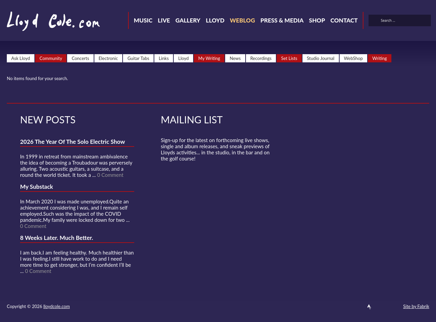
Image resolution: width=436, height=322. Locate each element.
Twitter (332, 307)
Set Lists (289, 58)
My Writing (209, 58)
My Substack (36, 186)
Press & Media (281, 20)
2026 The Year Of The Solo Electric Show (72, 141)
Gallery (187, 20)
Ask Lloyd (20, 58)
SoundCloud (357, 307)
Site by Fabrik (416, 306)
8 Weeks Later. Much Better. (56, 237)
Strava (369, 307)
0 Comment (110, 175)
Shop (317, 20)
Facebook (345, 307)
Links (164, 58)
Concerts (80, 58)
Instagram (381, 307)
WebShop (353, 58)
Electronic (108, 58)
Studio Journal (320, 58)
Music (143, 20)
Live (164, 20)
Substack (394, 307)
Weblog (242, 20)
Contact (344, 20)
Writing (379, 58)
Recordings (261, 58)
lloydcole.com (56, 306)
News (235, 58)
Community (51, 58)
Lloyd (215, 20)
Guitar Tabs (138, 58)
